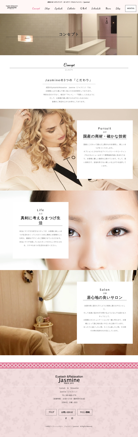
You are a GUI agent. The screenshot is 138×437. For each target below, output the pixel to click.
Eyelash (59, 8)
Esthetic (71, 8)
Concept (36, 8)
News (108, 8)
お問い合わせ (67, 412)
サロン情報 (85, 412)
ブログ (51, 412)
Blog (118, 8)
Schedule (96, 8)
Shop (47, 8)
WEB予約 (130, 8)
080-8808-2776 (71, 395)
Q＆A (83, 8)
